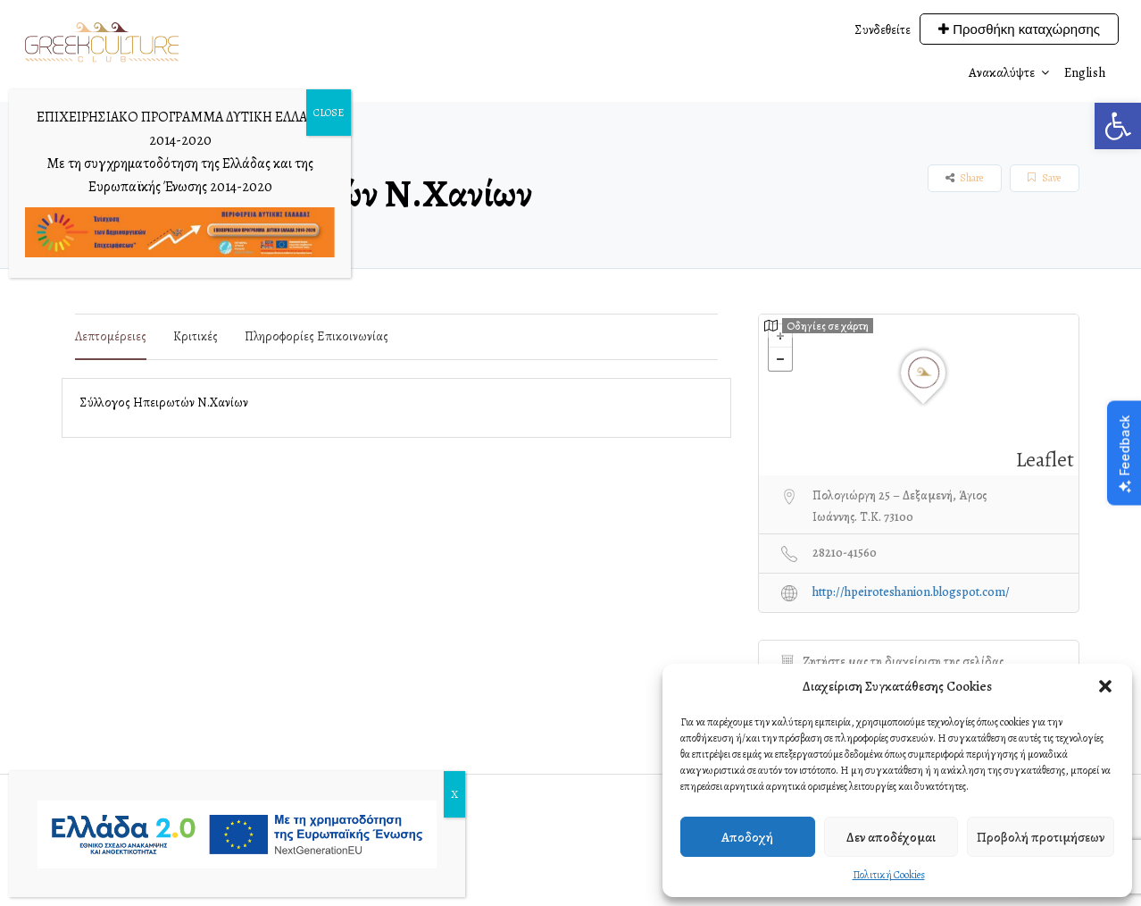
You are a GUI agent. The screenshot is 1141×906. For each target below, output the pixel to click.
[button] (1118, 126)
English (1085, 72)
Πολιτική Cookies (889, 875)
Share (964, 178)
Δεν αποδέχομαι (891, 837)
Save (1044, 178)
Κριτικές (195, 336)
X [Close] (454, 794)
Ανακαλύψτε (1002, 72)
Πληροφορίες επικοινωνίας (316, 336)
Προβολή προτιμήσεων (1040, 837)
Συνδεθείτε (883, 29)
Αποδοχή (747, 837)
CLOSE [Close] (328, 112)
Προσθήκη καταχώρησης (1019, 29)
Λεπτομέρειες (110, 336)
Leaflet (1045, 460)
